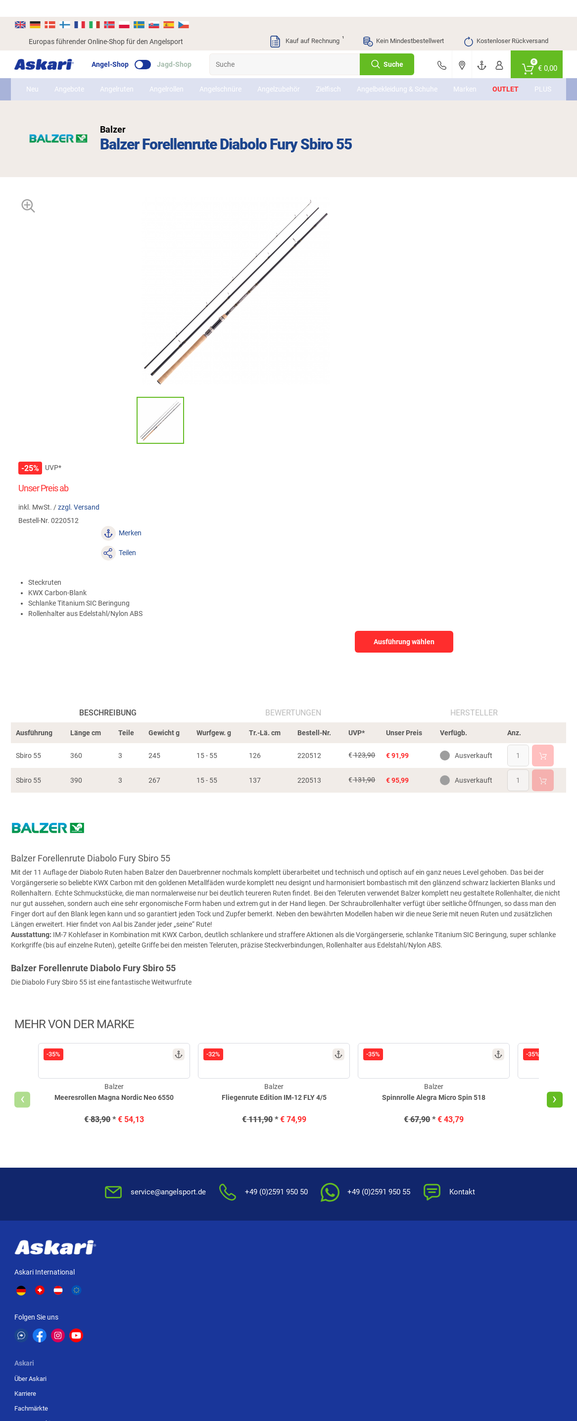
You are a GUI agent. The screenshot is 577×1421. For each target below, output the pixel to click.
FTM (231, 1275)
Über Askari (149, 1090)
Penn (296, 1275)
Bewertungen (294, 513)
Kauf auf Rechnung (306, 25)
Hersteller (464, 513)
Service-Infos (313, 1135)
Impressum (399, 1150)
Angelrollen (177, 78)
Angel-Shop (124, 47)
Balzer (103, 1293)
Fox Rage (432, 1275)
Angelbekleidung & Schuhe (395, 77)
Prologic (430, 1293)
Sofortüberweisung (498, 1090)
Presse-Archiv (152, 1135)
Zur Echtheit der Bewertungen (316, 1184)
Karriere (144, 1105)
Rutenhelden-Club (230, 1150)
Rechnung (485, 1165)
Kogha (39, 1257)
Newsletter (221, 1090)
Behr (166, 1293)
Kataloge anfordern (232, 1105)
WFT (360, 1257)
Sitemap (144, 1150)
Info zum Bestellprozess (328, 1120)
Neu (43, 78)
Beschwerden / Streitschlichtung (407, 1184)
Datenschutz (401, 1120)
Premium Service (229, 1135)
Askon (298, 1293)
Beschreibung (117, 513)
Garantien (308, 1150)
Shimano (237, 1257)
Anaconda (304, 1257)
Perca (362, 1275)
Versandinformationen (131, 1380)
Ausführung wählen (467, 344)
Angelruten (127, 78)
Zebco (492, 1293)
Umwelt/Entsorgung (410, 1135)
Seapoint (497, 1275)
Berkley (429, 1257)
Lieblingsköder (51, 1275)
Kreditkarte (486, 1135)
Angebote (80, 78)
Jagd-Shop (188, 47)
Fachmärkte (150, 1120)
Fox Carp (497, 1257)
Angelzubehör (289, 78)
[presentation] (37, 916)
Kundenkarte (223, 1120)
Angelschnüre (231, 78)
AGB (389, 1090)
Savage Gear (113, 1275)
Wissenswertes (316, 1105)
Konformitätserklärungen (329, 1165)
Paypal (480, 1150)
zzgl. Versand (365, 249)
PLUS (532, 78)
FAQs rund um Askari (323, 1090)
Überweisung (489, 1120)
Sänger (364, 1293)
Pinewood (239, 1293)
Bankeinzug (487, 1105)
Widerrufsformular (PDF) (417, 1165)
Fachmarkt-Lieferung (235, 1165)
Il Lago (169, 1257)
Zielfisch (338, 78)
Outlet (494, 78)
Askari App (221, 1180)
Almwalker (175, 1275)
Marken (454, 78)
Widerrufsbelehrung (410, 1105)
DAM (36, 1293)
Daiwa (103, 1257)
